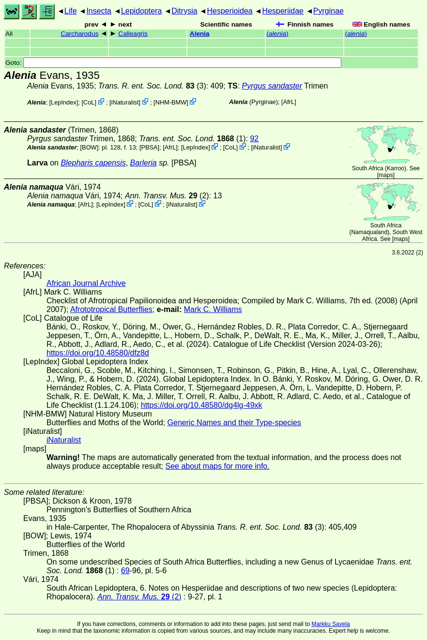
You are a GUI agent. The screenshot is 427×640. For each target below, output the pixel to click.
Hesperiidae (283, 11)
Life (70, 11)
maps (386, 175)
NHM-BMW (171, 102)
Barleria (143, 163)
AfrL (288, 101)
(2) (167, 196)
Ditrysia (184, 11)
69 (125, 570)
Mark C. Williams (213, 309)
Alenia (200, 33)
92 (254, 138)
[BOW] (89, 147)
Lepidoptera (141, 11)
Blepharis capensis (93, 163)
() (277, 33)
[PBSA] (149, 147)
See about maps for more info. (217, 466)
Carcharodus (79, 33)
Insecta (98, 11)
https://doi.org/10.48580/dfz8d (97, 353)
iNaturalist (125, 102)
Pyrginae (328, 11)
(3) (152, 86)
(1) (192, 138)
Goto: (173, 62)
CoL (88, 102)
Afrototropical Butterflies (111, 309)
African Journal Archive (86, 283)
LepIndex (63, 102)
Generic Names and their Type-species (234, 422)
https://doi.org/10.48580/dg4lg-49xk (201, 405)
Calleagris (132, 33)
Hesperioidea (229, 11)
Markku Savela (330, 624)
